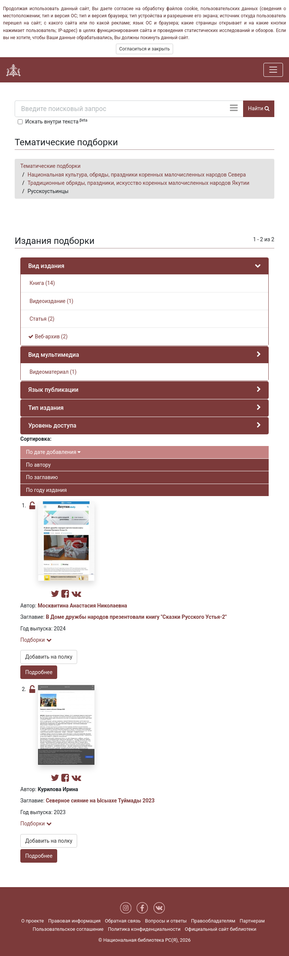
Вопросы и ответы (166, 921)
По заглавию (42, 477)
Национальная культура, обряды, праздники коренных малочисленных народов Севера (136, 175)
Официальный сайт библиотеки (220, 929)
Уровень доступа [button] (52, 425)
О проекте (32, 921)
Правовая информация (74, 921)
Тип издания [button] (46, 407)
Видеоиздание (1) (50, 301)
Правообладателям (213, 921)
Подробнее (38, 672)
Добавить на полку (48, 657)
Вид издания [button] (46, 265)
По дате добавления (53, 452)
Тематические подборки (50, 166)
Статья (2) (41, 319)
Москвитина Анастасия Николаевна (82, 606)
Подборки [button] (36, 640)
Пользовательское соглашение (68, 929)
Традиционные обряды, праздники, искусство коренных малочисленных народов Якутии (138, 183)
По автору (38, 465)
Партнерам (252, 921)
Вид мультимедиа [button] (53, 354)
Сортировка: (36, 439)
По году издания (46, 490)
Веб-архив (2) (48, 336)
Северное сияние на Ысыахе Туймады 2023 (100, 801)
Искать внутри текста (56, 121)
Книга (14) (41, 283)
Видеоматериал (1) (52, 372)
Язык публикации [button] (53, 389)
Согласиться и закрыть (144, 49)
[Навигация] (273, 69)
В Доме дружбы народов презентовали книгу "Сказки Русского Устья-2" (136, 617)
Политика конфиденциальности (144, 929)
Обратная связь (123, 921)
